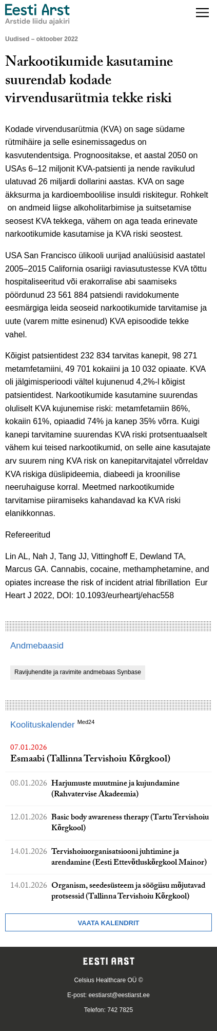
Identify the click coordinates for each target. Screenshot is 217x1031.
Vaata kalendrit (108, 923)
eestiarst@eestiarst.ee (119, 995)
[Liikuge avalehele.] (37, 15)
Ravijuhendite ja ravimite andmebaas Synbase (77, 672)
